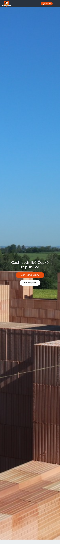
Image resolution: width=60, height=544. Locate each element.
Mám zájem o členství (30, 275)
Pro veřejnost (30, 283)
